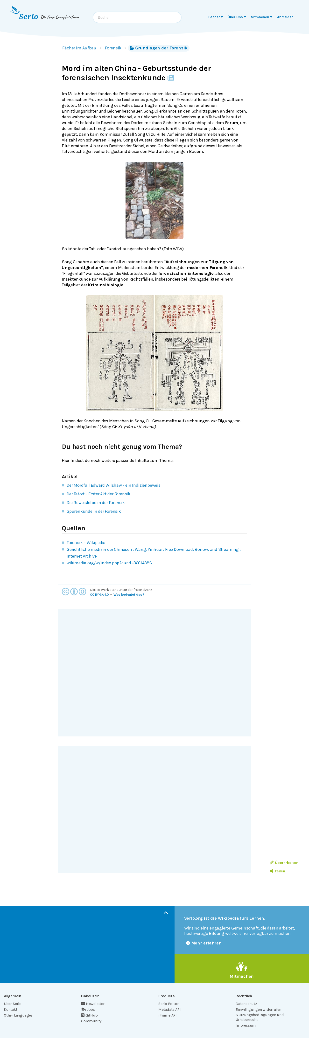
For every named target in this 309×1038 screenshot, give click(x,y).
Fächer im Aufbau (79, 48)
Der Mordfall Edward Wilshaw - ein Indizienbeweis (114, 485)
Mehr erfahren (204, 943)
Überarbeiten (284, 862)
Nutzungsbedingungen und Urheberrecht (260, 1017)
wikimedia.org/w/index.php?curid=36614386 (109, 563)
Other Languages (18, 1015)
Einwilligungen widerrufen (258, 1009)
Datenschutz (246, 1003)
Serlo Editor (168, 1003)
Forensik (113, 48)
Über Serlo (12, 1003)
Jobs (88, 1009)
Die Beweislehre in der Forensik (96, 502)
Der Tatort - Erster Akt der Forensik (98, 494)
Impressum (246, 1025)
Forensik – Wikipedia (86, 542)
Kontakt (10, 1009)
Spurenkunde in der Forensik (94, 511)
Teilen (277, 871)
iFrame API (167, 1015)
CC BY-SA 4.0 (99, 595)
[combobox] (137, 17)
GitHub (89, 1015)
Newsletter (93, 1003)
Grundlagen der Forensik (159, 48)
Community (91, 1021)
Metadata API (169, 1009)
